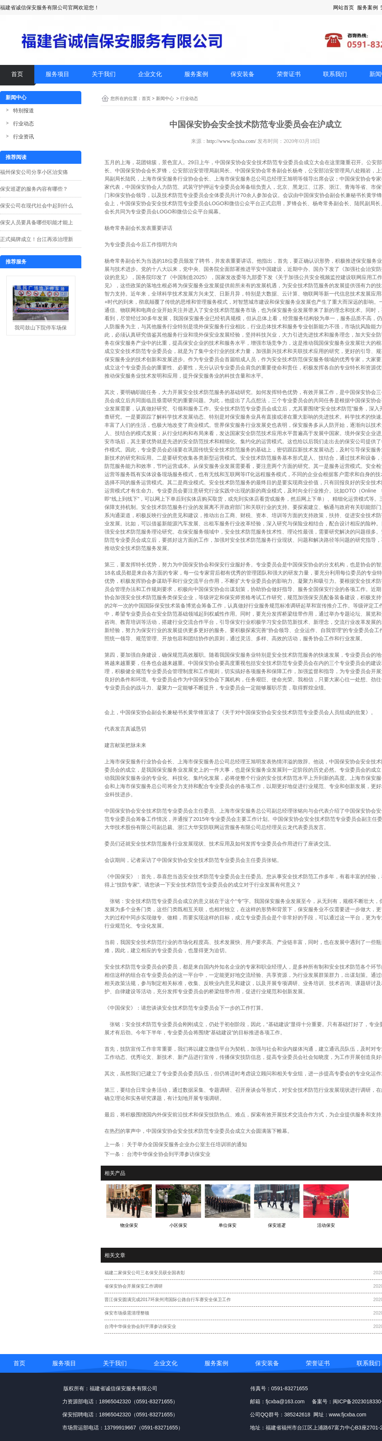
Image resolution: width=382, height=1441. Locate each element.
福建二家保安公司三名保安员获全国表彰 (144, 1272)
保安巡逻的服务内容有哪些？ (34, 189)
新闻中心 (165, 98)
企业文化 (150, 74)
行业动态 (23, 123)
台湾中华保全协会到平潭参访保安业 (167, 1154)
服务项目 (57, 74)
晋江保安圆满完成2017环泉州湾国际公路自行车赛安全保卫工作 (167, 1299)
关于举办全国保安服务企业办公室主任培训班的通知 (186, 1144)
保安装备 (242, 74)
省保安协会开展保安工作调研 (133, 1286)
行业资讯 (23, 137)
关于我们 (104, 74)
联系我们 (335, 74)
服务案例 (196, 74)
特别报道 (23, 110)
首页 (17, 74)
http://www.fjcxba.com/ (231, 141)
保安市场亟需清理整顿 (126, 1313)
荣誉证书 (289, 74)
